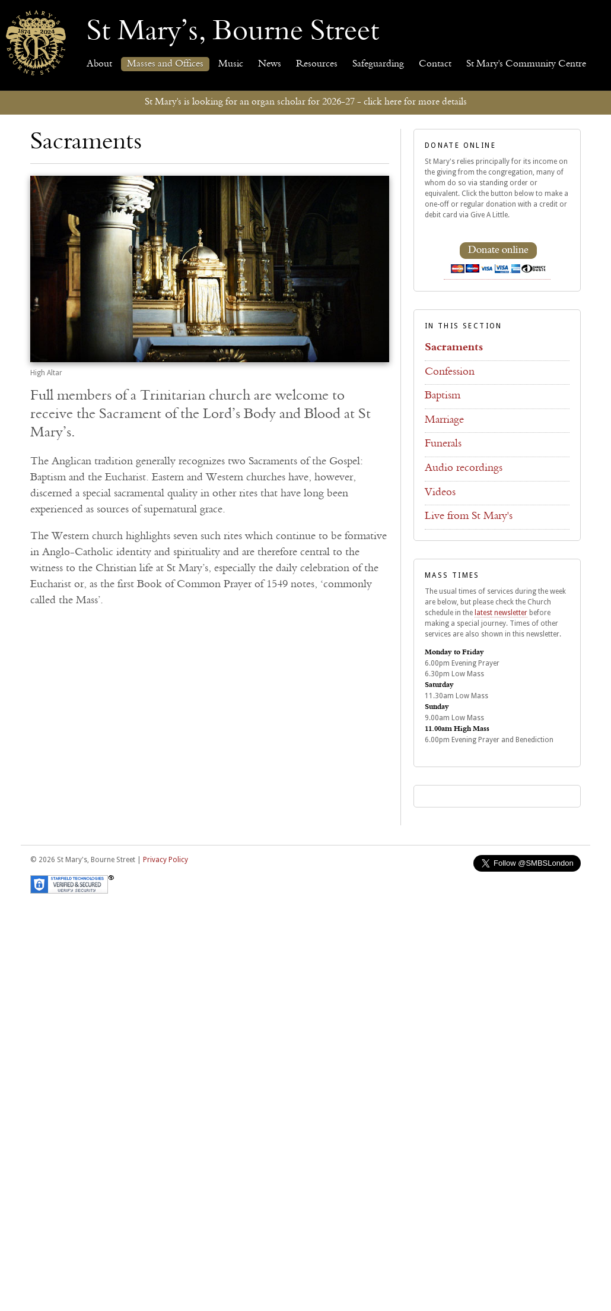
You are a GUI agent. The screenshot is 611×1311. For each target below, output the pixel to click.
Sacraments (454, 348)
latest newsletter (501, 613)
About (99, 64)
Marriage (444, 420)
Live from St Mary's (469, 516)
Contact (435, 64)
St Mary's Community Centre (526, 64)
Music (230, 64)
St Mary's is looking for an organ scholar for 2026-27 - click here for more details (306, 102)
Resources (317, 64)
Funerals (443, 444)
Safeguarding (378, 64)
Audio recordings (463, 468)
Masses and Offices (165, 64)
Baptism (442, 396)
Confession (450, 372)
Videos (440, 492)
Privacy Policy (165, 860)
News (269, 64)
